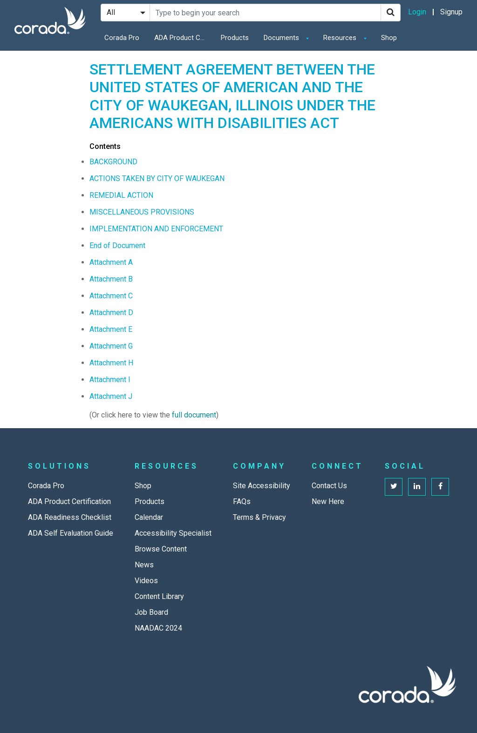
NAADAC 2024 (158, 628)
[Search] (391, 12)
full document (194, 414)
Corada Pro (121, 38)
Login (417, 11)
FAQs (242, 501)
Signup (451, 11)
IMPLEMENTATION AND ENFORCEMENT (156, 228)
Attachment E (110, 329)
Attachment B (111, 279)
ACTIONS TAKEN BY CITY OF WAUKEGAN (157, 178)
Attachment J (110, 396)
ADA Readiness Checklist (69, 517)
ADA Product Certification (182, 38)
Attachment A (111, 262)
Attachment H (111, 362)
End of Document (117, 245)
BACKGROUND (113, 161)
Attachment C (111, 295)
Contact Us (329, 485)
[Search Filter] (125, 12)
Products (235, 38)
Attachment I (109, 379)
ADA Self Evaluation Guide (70, 533)
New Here (328, 501)
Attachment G (111, 346)
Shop (389, 38)
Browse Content (161, 549)
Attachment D (111, 312)
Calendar (149, 517)
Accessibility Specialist (173, 533)
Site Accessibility (261, 485)
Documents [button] (282, 38)
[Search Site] (265, 12)
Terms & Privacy (259, 517)
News (144, 564)
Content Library (159, 596)
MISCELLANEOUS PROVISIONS (141, 212)
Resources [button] (340, 38)
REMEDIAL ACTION (121, 195)
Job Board (151, 612)
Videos (146, 580)
